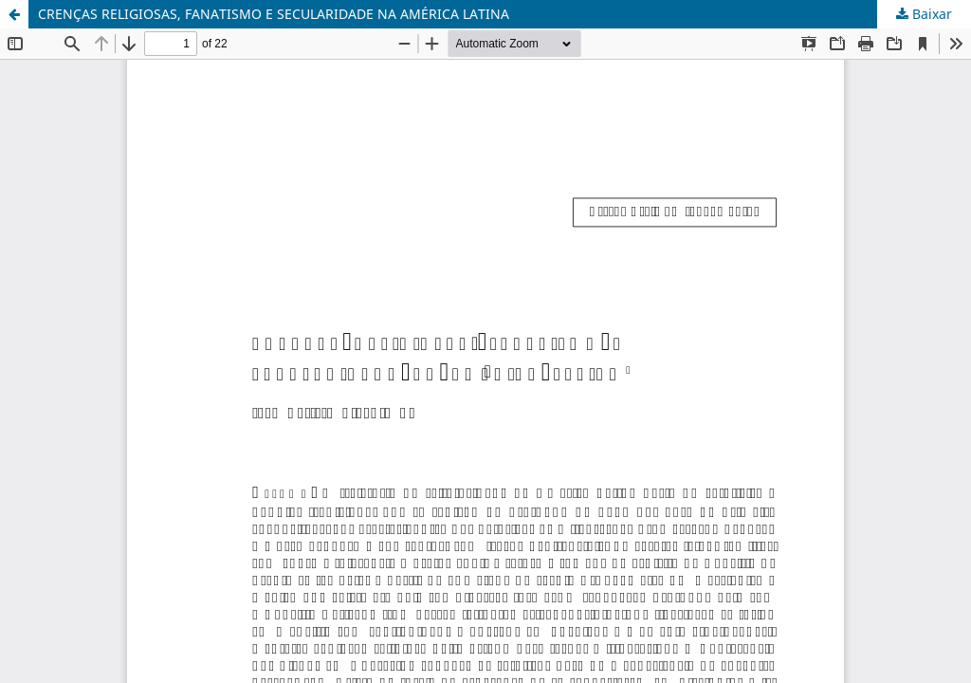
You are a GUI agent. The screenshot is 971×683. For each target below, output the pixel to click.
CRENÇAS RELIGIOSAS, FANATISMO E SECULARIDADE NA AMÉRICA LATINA (273, 14)
